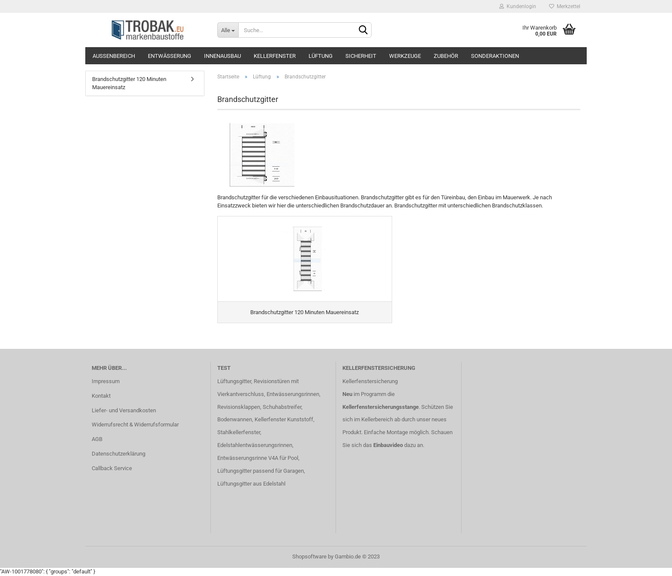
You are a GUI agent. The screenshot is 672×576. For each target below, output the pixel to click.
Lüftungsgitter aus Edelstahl (251, 483)
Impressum (106, 381)
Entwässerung (169, 56)
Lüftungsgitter (234, 381)
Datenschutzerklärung (118, 453)
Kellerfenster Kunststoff (284, 419)
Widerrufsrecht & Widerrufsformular (135, 424)
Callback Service (112, 468)
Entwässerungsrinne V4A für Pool (257, 458)
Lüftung (321, 56)
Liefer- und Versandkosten (124, 410)
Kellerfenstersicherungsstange (380, 407)
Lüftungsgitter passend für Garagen (260, 471)
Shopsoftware (309, 556)
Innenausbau (222, 56)
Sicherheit (360, 56)
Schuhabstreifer (282, 407)
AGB (97, 439)
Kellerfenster (275, 56)
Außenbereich (114, 56)
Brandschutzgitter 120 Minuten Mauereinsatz (129, 83)
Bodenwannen (234, 419)
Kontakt (101, 396)
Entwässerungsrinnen (293, 394)
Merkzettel (564, 6)
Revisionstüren (272, 381)
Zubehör (446, 56)
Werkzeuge (405, 56)
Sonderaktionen (495, 56)
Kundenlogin (517, 6)
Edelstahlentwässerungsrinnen (254, 445)
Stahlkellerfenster (238, 432)
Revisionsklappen (238, 407)
